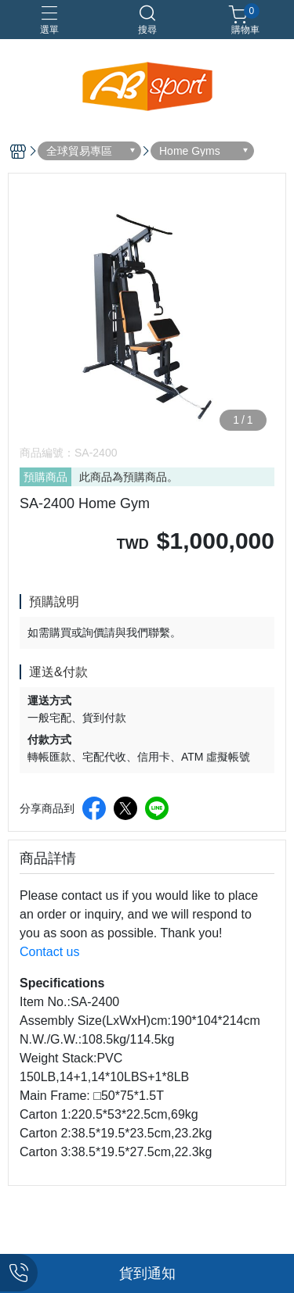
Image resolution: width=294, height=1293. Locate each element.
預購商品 (45, 477)
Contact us (49, 951)
